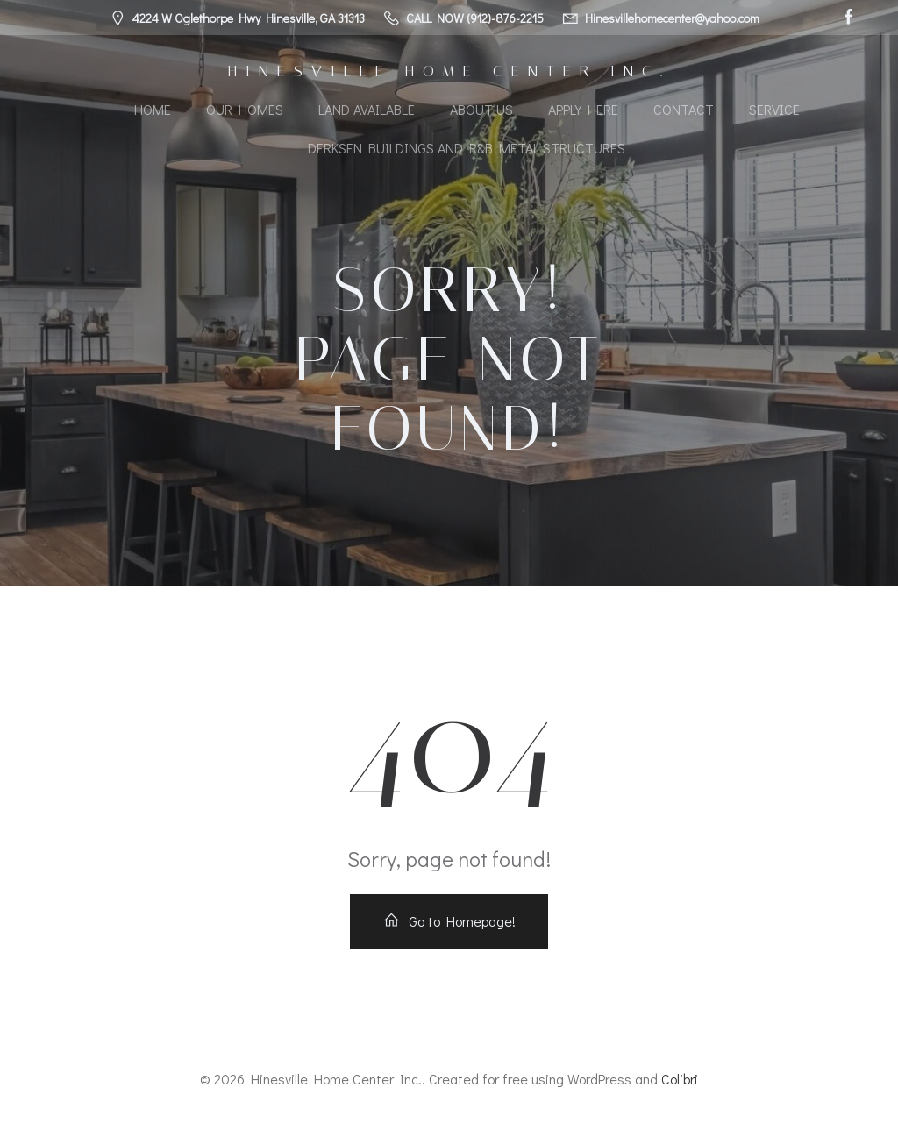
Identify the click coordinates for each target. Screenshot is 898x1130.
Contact (683, 109)
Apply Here (583, 109)
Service (774, 109)
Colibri (679, 1079)
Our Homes (244, 109)
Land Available (366, 109)
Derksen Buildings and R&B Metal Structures (466, 148)
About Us (481, 109)
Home (152, 109)
